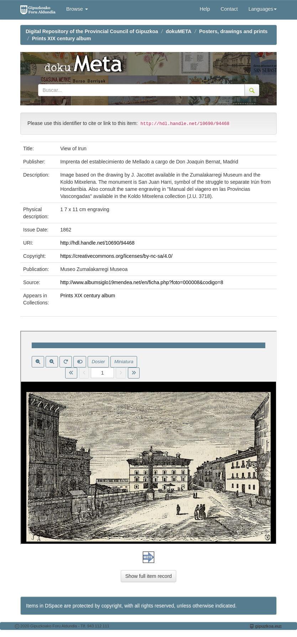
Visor (148, 437)
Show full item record (148, 576)
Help (205, 9)
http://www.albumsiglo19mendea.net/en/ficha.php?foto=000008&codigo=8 (141, 282)
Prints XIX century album (61, 38)
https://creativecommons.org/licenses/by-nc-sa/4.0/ (116, 256)
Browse (77, 9)
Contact (229, 9)
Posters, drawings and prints (233, 31)
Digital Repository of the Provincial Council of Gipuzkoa (92, 31)
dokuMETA (179, 31)
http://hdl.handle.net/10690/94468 (97, 243)
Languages (263, 9)
